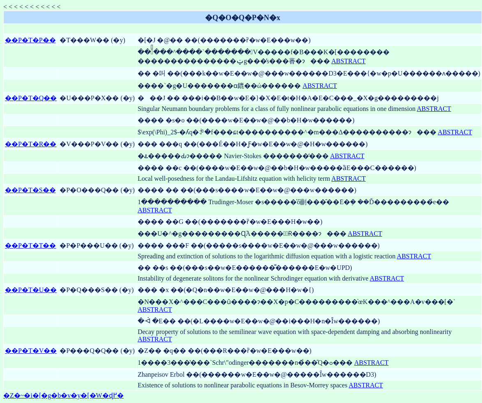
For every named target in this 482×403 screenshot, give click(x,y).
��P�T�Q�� (31, 97)
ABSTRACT (348, 61)
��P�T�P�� (30, 40)
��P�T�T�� (30, 245)
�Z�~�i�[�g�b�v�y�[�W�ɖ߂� (63, 395)
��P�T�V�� (31, 350)
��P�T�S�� (30, 190)
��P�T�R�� (30, 143)
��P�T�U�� (31, 289)
